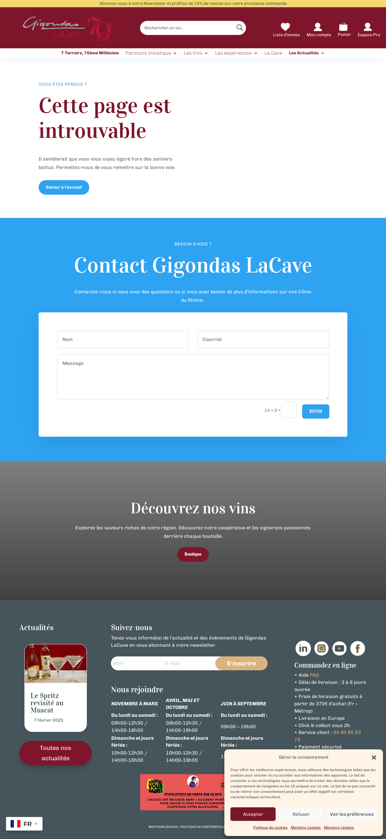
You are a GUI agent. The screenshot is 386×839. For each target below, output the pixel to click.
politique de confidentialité (204, 827)
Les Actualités (304, 53)
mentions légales (163, 827)
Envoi (315, 411)
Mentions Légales (306, 827)
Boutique (193, 554)
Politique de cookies (270, 827)
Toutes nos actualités (55, 753)
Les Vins (193, 53)
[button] (374, 757)
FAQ (314, 675)
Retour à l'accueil (64, 187)
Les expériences (233, 53)
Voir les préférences (352, 814)
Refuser (301, 814)
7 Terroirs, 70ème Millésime (90, 53)
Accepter (253, 814)
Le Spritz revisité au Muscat (46, 703)
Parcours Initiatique (148, 53)
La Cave (273, 53)
